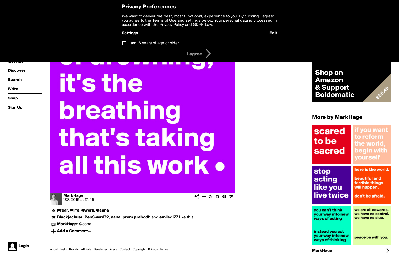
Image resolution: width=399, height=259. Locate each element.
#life (74, 210)
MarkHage (73, 196)
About (54, 249)
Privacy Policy (172, 25)
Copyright (139, 249)
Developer (100, 249)
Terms (164, 249)
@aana (102, 210)
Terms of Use (164, 20)
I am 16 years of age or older (154, 43)
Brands (74, 249)
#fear (62, 210)
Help (63, 249)
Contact (125, 249)
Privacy (153, 249)
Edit (273, 33)
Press (113, 249)
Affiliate (86, 249)
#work (87, 210)
